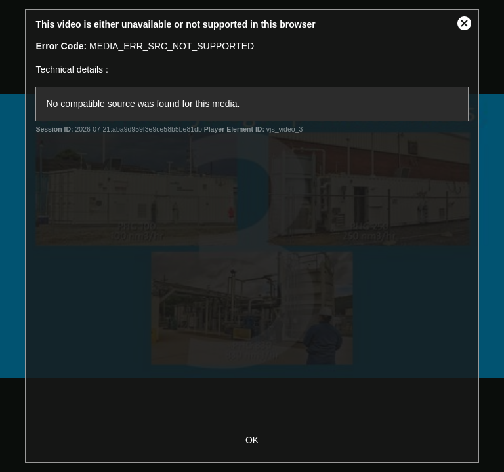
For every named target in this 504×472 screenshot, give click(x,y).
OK (252, 440)
